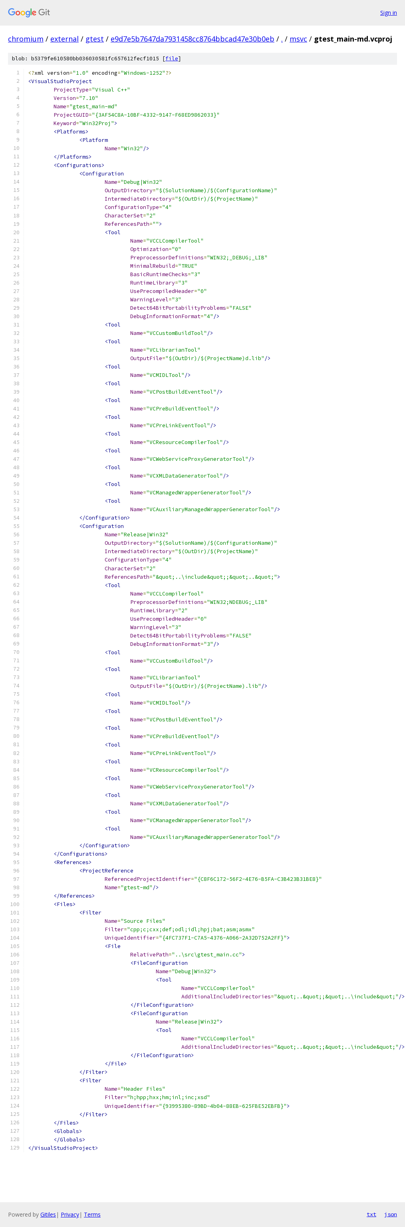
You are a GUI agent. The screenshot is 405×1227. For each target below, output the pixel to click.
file (171, 58)
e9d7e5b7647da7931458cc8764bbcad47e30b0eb (192, 39)
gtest (94, 39)
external (64, 39)
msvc (298, 39)
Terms (92, 1214)
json (390, 1214)
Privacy (70, 1214)
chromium (26, 39)
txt (371, 1214)
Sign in (388, 12)
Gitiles (48, 1214)
